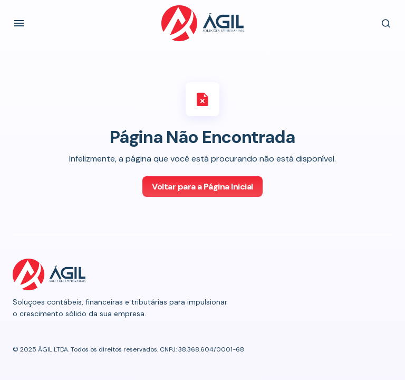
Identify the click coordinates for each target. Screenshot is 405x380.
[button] (19, 23)
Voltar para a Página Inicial (202, 186)
